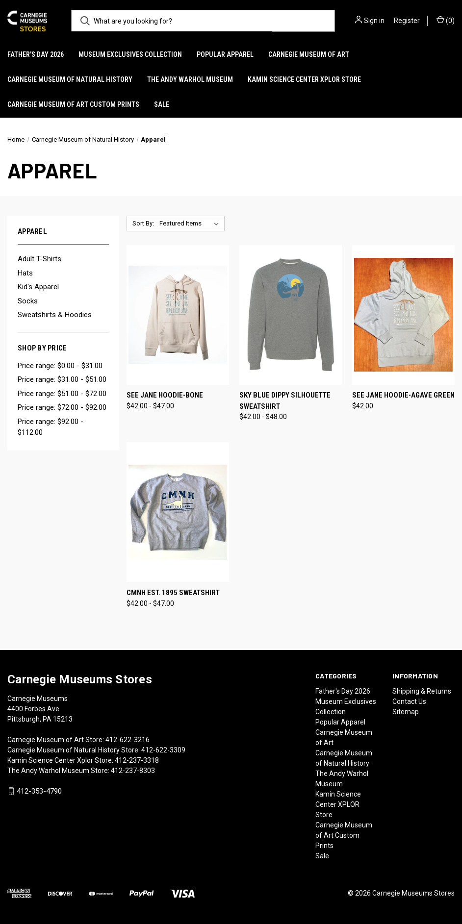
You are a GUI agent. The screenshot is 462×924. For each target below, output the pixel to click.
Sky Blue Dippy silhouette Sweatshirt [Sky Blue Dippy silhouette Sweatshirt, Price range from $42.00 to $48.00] (285, 401)
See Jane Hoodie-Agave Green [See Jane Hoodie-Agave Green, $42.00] (403, 395)
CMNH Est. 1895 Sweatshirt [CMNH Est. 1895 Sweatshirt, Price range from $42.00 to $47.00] (173, 592)
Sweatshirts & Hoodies (55, 314)
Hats (25, 273)
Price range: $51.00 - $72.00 (62, 393)
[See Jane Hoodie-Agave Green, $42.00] (403, 315)
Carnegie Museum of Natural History (69, 79)
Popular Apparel (225, 54)
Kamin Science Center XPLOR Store (304, 79)
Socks (28, 301)
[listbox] (191, 223)
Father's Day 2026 (35, 54)
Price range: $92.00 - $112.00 (50, 427)
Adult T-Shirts (39, 258)
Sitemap (405, 712)
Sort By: (143, 223)
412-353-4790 (39, 791)
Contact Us (409, 701)
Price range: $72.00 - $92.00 (62, 407)
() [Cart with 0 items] (445, 20)
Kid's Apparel (38, 286)
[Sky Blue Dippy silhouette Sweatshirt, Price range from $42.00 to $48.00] (290, 315)
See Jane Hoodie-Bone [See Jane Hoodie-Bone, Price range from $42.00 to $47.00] (165, 395)
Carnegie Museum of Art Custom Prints (73, 104)
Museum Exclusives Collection (130, 54)
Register (407, 21)
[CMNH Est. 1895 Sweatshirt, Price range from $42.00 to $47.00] (177, 512)
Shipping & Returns (421, 691)
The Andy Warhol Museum (190, 79)
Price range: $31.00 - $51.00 (62, 379)
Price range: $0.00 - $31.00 (60, 365)
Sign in (374, 21)
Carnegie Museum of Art (308, 54)
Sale (161, 104)
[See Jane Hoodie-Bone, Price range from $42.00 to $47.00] (177, 315)
